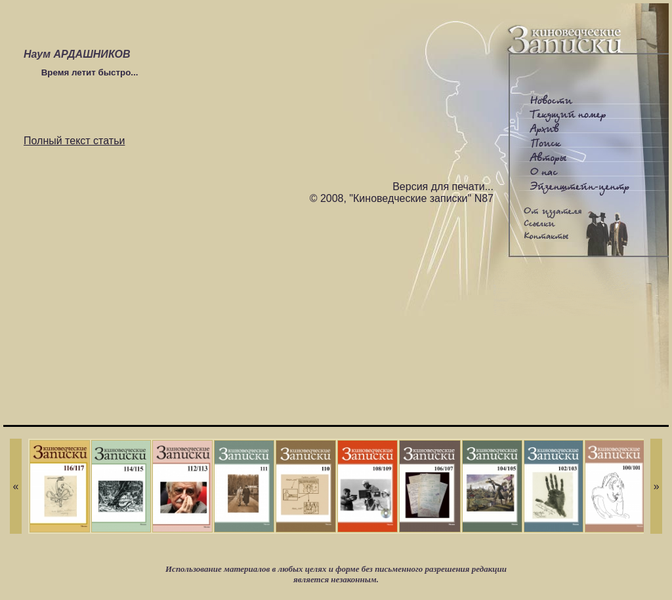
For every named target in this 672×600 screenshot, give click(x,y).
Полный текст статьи (74, 140)
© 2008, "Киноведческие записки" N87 (402, 198)
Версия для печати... (443, 186)
